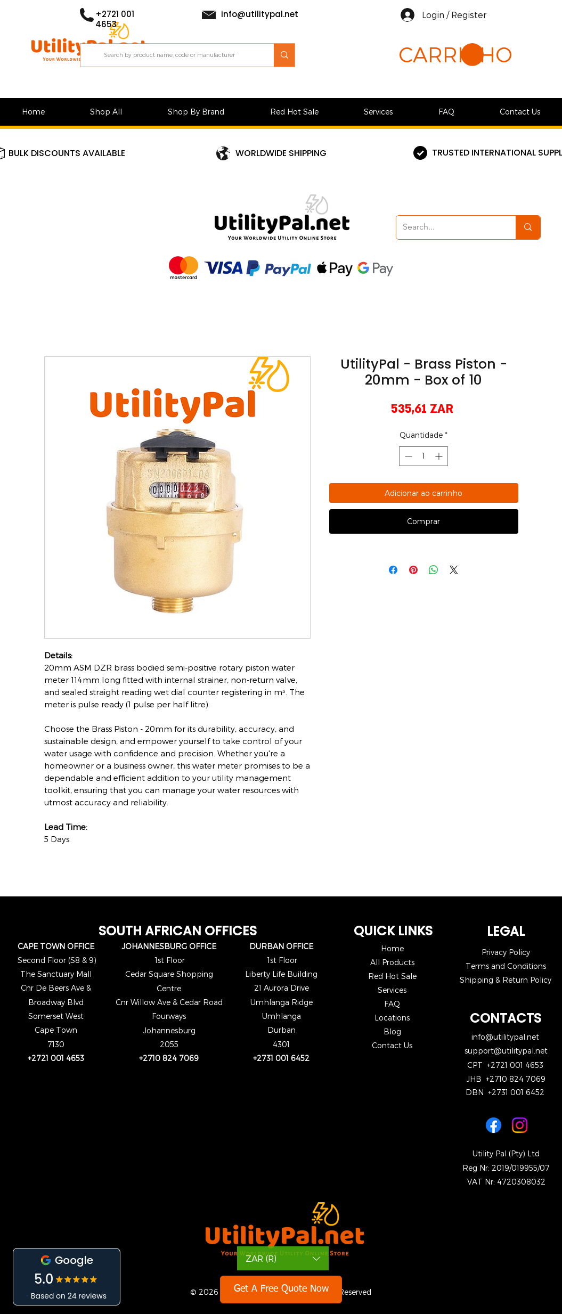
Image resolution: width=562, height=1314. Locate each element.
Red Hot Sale (392, 976)
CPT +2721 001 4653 (505, 1065)
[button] (441, 55)
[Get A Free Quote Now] (281, 1289)
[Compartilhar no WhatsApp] (433, 570)
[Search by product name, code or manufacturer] (177, 55)
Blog (392, 1031)
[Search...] (448, 227)
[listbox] (283, 1258)
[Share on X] (453, 570)
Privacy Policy (506, 952)
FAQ (392, 1003)
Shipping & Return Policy (505, 979)
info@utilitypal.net (505, 1036)
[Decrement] (407, 456)
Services (392, 989)
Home (392, 948)
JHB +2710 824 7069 (505, 1078)
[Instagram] (519, 1125)
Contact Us (392, 1045)
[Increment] (439, 456)
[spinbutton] (423, 456)
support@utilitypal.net (506, 1050)
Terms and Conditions (506, 965)
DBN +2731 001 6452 (505, 1092)
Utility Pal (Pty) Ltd (506, 1153)
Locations (392, 1017)
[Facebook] (493, 1125)
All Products (392, 962)
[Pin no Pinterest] (413, 570)
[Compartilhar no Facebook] (393, 570)
